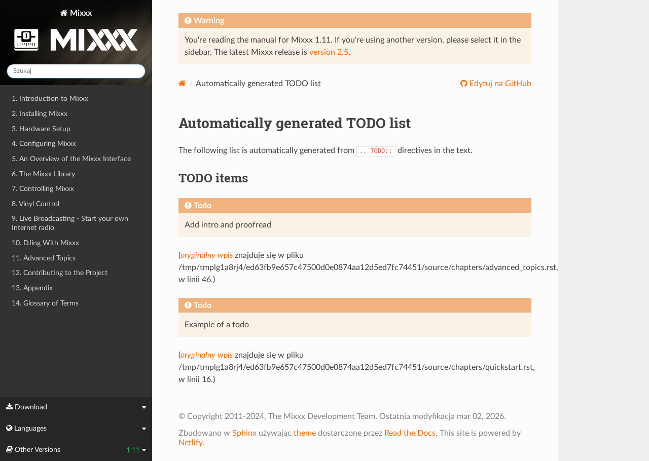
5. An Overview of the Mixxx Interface (71, 159)
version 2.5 (328, 52)
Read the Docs (410, 433)
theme (305, 433)
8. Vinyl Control (35, 204)
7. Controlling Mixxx (43, 189)
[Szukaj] (76, 71)
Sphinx (244, 433)
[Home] (182, 83)
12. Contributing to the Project (59, 273)
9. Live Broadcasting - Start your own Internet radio (70, 223)
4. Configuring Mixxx (44, 143)
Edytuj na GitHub (499, 84)
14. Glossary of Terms (45, 303)
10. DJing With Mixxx (45, 243)
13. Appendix (32, 288)
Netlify (190, 443)
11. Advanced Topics (44, 258)
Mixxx (76, 32)
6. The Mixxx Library (43, 174)
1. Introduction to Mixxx (50, 98)
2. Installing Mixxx (39, 114)
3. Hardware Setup (41, 129)
